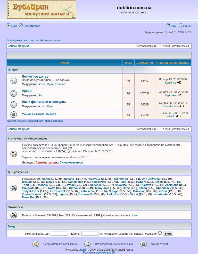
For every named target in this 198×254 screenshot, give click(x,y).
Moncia (43, 184)
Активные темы (50, 40)
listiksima (87, 191)
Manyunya (102, 188)
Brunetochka (171, 106)
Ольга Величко (32, 194)
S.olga (113, 191)
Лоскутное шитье (35, 76)
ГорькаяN (85, 194)
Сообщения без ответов (22, 40)
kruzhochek (57, 191)
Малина (138, 191)
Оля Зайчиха (151, 178)
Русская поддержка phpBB (99, 252)
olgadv (63, 194)
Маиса (46, 178)
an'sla (163, 191)
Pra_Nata (28, 188)
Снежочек (99, 181)
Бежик (159, 181)
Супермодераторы (72, 162)
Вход (12, 25)
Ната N (141, 181)
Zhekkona (171, 184)
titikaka (69, 178)
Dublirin (13, 69)
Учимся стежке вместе (39, 114)
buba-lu (170, 116)
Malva (50, 181)
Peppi (123, 181)
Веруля (27, 181)
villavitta (121, 184)
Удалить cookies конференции (25, 120)
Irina (135, 215)
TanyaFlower (30, 191)
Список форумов (19, 46)
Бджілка (170, 95)
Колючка (60, 84)
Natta (51, 188)
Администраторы (47, 162)
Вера (126, 188)
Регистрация (30, 25)
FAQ (171, 25)
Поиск (185, 25)
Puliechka (95, 184)
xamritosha (161, 194)
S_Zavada (68, 184)
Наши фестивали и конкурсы (44, 102)
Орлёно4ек (163, 188)
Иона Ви (28, 197)
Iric (43, 84)
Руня (50, 84)
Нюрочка (75, 188)
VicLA (134, 194)
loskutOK (113, 194)
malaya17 (94, 178)
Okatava (146, 184)
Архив (26, 91)
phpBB (83, 249)
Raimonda (121, 178)
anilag (143, 188)
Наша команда (54, 120)
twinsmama (75, 181)
